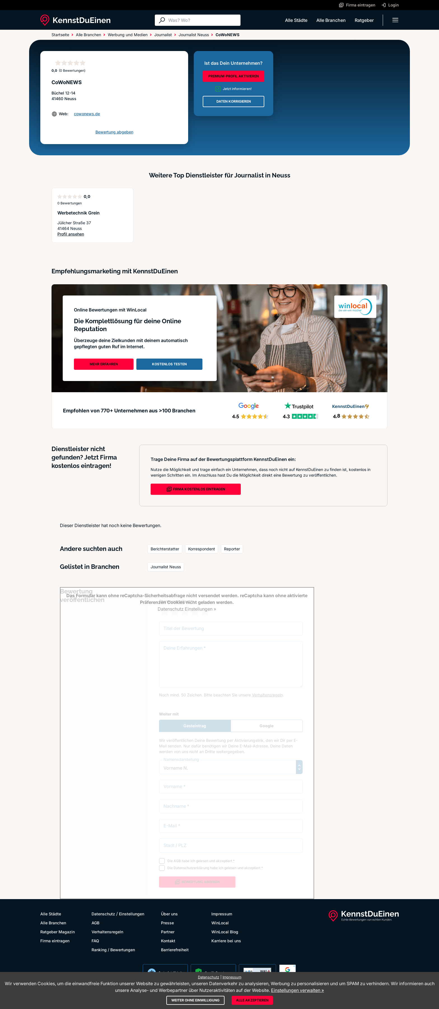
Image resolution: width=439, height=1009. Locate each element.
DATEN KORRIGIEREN (233, 101)
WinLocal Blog (224, 931)
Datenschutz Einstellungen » (187, 609)
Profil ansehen (76, 234)
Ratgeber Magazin (57, 931)
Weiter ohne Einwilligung (195, 1000)
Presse (167, 922)
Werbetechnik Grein (78, 213)
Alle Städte (296, 20)
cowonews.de (87, 113)
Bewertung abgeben (114, 132)
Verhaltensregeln (107, 931)
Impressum (221, 913)
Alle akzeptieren (252, 1000)
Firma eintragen (54, 940)
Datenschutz (103, 913)
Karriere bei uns (226, 940)
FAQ (95, 940)
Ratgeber (364, 20)
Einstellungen (131, 913)
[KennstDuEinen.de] (75, 20)
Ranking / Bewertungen (113, 949)
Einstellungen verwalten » (297, 990)
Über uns (169, 913)
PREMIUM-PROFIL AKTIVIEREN (233, 76)
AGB (95, 922)
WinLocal (220, 922)
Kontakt (168, 940)
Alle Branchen (331, 20)
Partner (167, 931)
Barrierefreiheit (175, 949)
